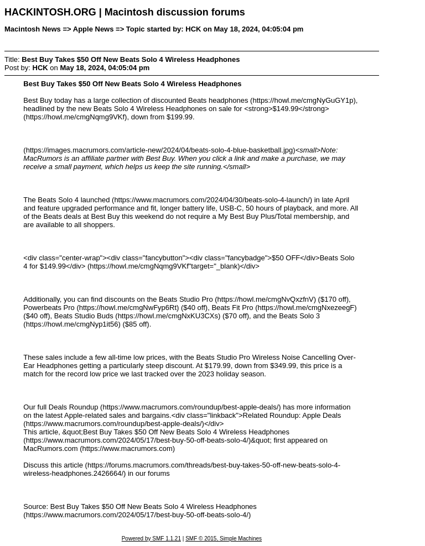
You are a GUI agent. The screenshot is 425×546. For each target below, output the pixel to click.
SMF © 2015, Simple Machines (223, 539)
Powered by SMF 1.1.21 (151, 539)
